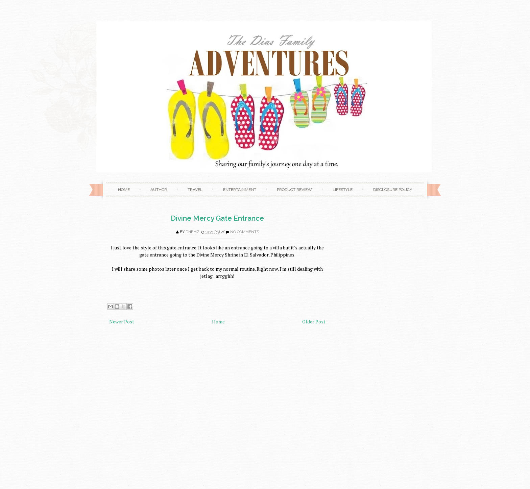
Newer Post (121, 321)
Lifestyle (343, 189)
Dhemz (192, 232)
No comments (244, 232)
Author (158, 189)
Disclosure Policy (392, 189)
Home (124, 189)
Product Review (294, 189)
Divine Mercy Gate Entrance (217, 218)
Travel (195, 189)
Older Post (314, 321)
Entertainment (239, 189)
